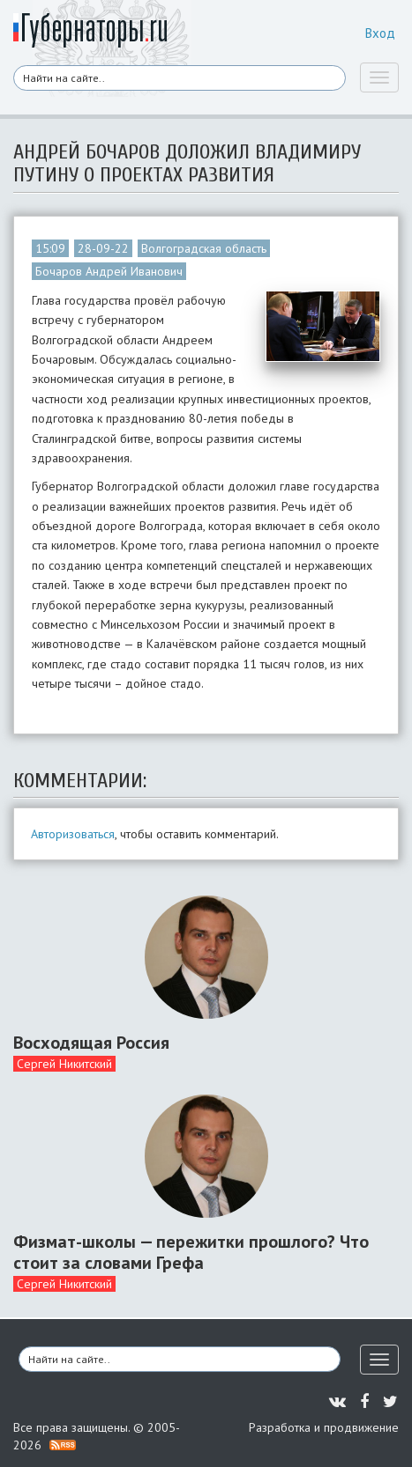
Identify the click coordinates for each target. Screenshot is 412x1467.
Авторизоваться (73, 834)
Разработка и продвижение (324, 1427)
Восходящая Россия (91, 1042)
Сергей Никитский (64, 1064)
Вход (380, 33)
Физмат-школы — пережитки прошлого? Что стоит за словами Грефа (191, 1252)
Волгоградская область (203, 248)
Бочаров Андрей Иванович (109, 271)
